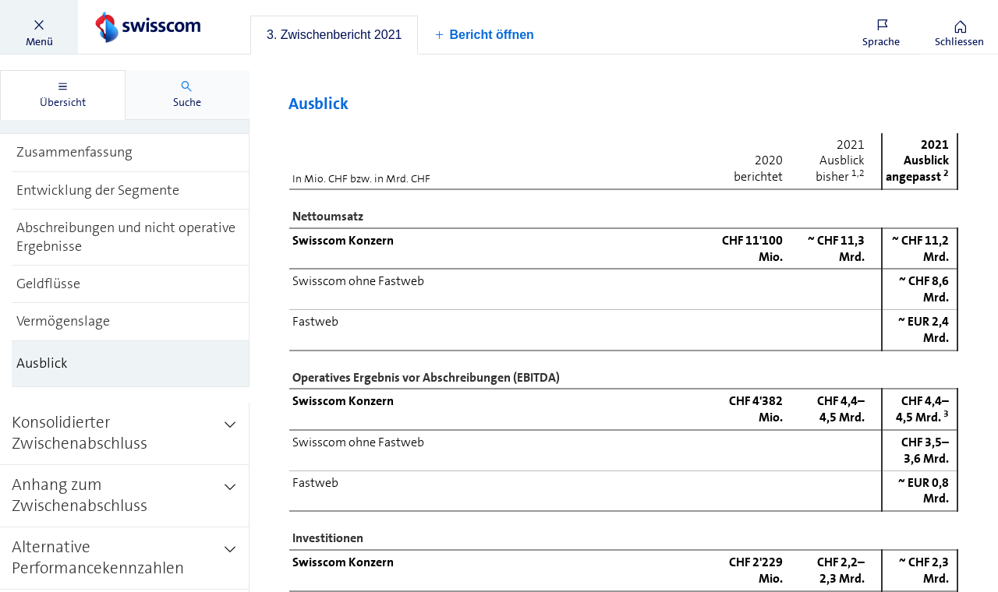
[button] (39, 27)
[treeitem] (131, 152)
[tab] (334, 35)
